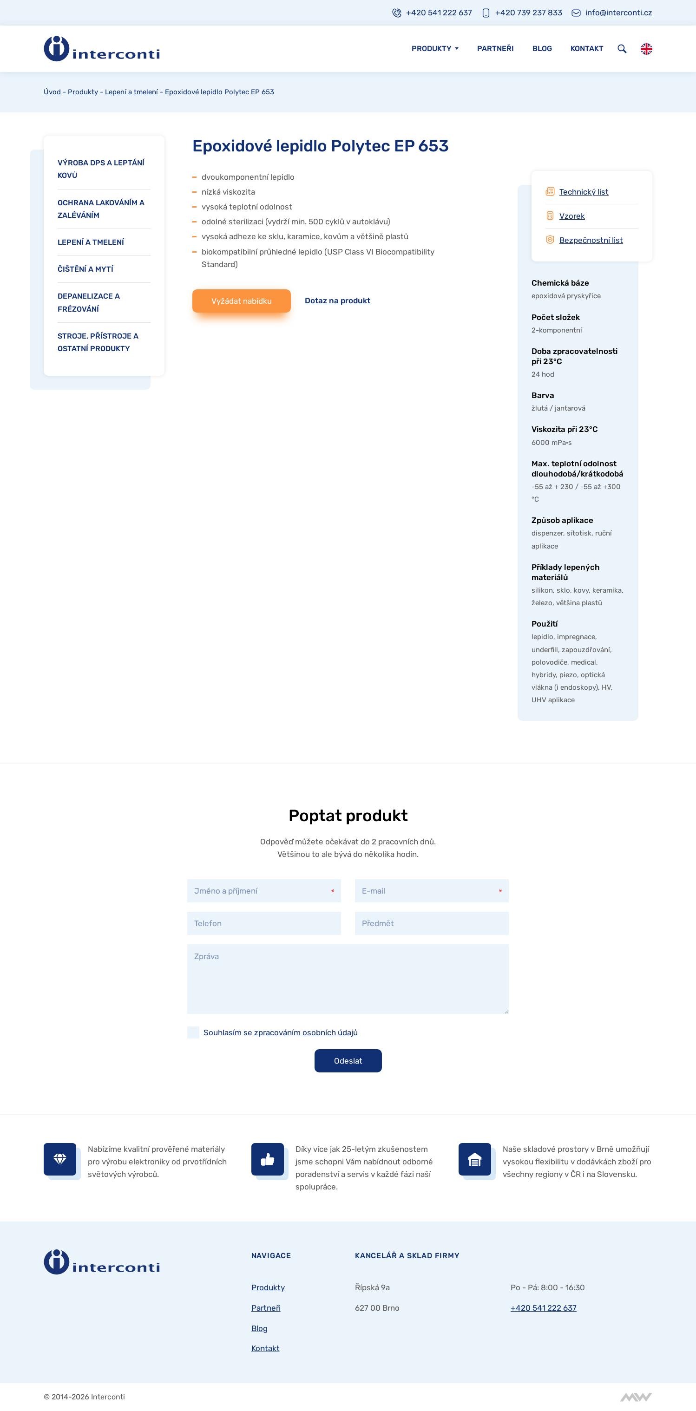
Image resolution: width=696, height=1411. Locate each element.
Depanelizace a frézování (89, 302)
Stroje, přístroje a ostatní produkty (98, 342)
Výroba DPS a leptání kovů (101, 169)
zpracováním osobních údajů (306, 1032)
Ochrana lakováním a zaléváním (101, 209)
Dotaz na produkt (337, 300)
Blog (542, 48)
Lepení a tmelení (131, 92)
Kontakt (587, 48)
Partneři (495, 48)
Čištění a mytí (85, 269)
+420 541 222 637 (544, 1308)
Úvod (52, 92)
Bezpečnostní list (591, 240)
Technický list (584, 191)
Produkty (432, 48)
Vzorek (572, 216)
